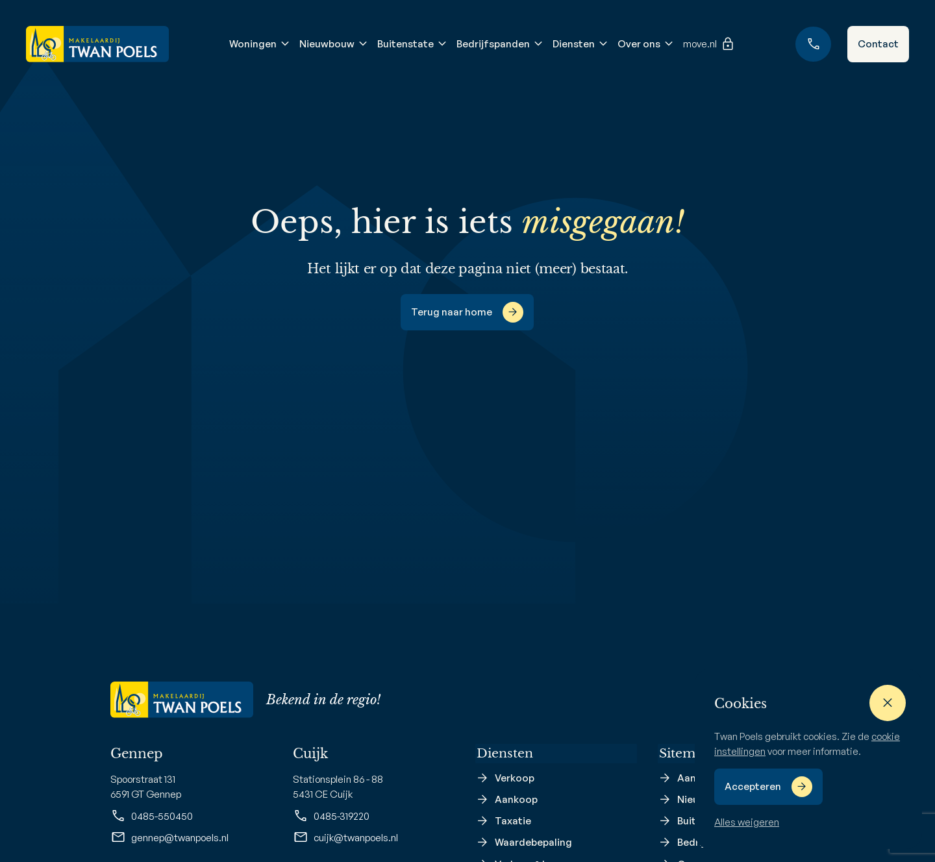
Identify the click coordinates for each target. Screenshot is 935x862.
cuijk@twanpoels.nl (345, 837)
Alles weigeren (746, 822)
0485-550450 (151, 816)
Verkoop (514, 779)
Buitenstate (405, 44)
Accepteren (753, 786)
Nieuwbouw (326, 44)
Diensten (573, 44)
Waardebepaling (533, 844)
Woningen (252, 44)
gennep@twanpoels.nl (169, 837)
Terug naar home (451, 312)
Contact (878, 44)
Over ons (638, 44)
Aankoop (516, 800)
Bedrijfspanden (492, 44)
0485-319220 (331, 816)
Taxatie (513, 823)
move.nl (708, 44)
